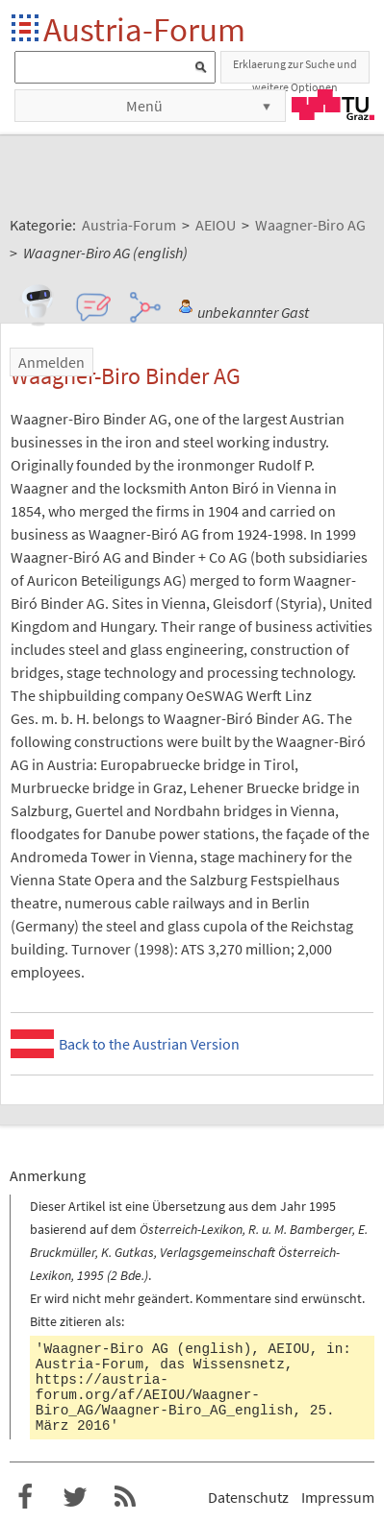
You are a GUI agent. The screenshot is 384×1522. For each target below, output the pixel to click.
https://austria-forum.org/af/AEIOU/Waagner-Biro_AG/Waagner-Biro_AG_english (165, 1395)
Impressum (337, 1497)
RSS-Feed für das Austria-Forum (125, 1497)
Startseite (26, 29)
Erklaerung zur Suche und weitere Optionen (295, 70)
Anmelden (51, 362)
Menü (144, 105)
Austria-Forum (144, 29)
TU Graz (333, 104)
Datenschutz (248, 1497)
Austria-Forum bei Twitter (75, 1497)
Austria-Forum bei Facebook (25, 1497)
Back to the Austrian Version (149, 1043)
